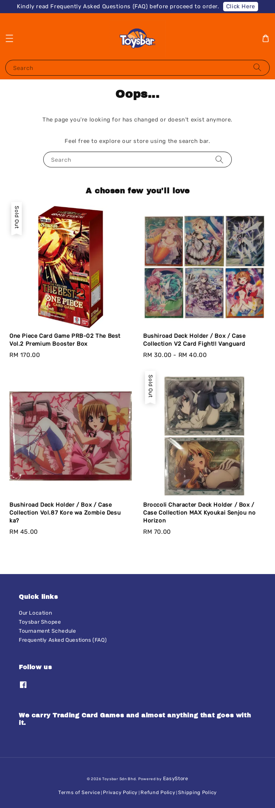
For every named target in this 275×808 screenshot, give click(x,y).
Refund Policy (158, 792)
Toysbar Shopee (40, 622)
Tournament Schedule (47, 631)
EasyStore (175, 778)
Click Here (240, 6)
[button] (9, 38)
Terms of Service (79, 792)
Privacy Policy (120, 792)
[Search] (257, 67)
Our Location (35, 613)
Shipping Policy (197, 792)
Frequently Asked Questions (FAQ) (63, 640)
